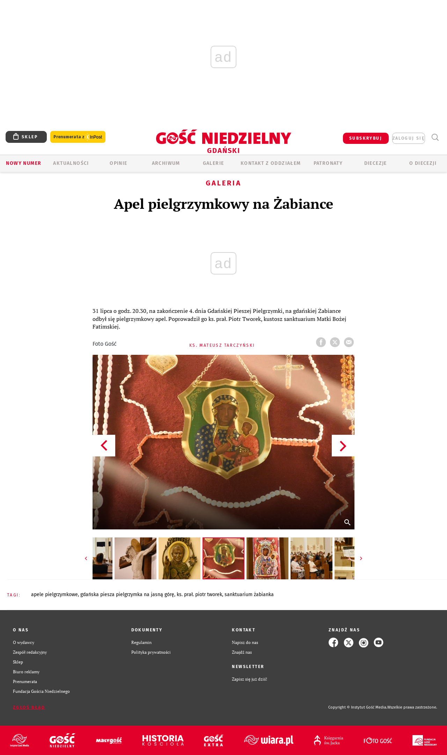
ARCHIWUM (166, 163)
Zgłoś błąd (29, 707)
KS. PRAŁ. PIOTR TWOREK (199, 595)
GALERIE (213, 163)
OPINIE (118, 163)
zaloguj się (409, 138)
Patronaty (328, 163)
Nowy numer (23, 163)
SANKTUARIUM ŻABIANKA (249, 595)
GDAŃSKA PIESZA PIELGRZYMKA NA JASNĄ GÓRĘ (127, 595)
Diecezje (375, 163)
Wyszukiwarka (434, 137)
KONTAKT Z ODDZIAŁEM (271, 163)
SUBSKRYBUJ (365, 138)
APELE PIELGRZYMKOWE (54, 595)
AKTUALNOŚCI (71, 163)
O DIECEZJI (423, 163)
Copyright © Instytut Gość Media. (357, 707)
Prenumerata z (77, 137)
